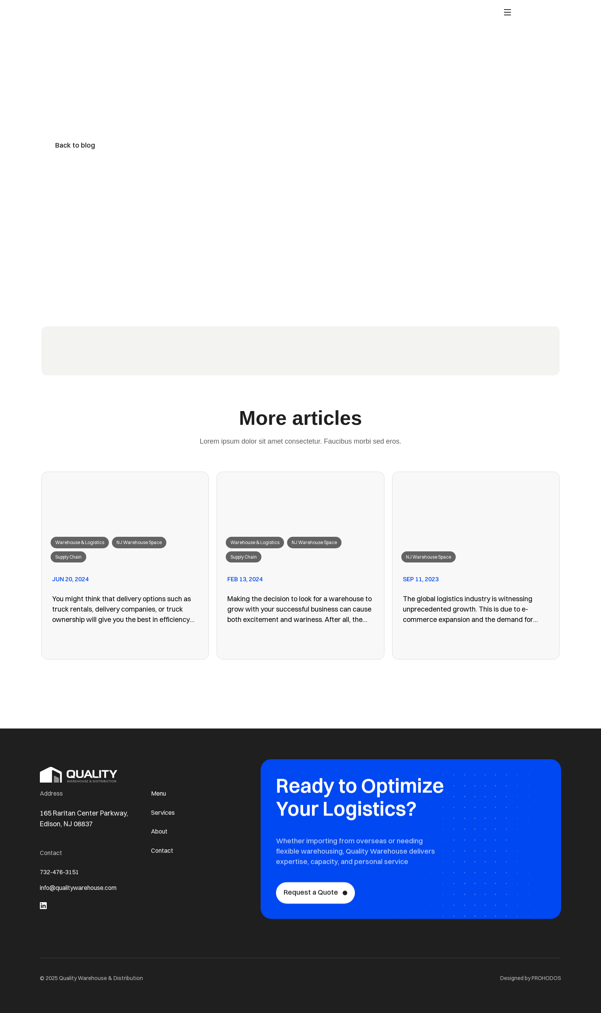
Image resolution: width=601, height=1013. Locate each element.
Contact (365, 14)
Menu (159, 791)
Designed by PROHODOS (530, 978)
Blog (338, 14)
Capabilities (281, 14)
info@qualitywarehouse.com (85, 889)
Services (164, 811)
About (315, 14)
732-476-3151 (62, 872)
